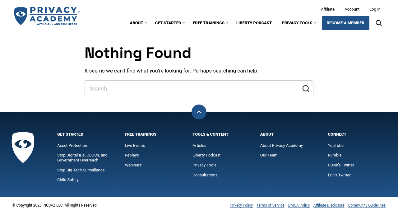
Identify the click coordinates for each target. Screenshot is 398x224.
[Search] (379, 24)
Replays (132, 157)
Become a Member (345, 23)
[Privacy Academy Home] (46, 16)
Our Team (269, 157)
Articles (199, 147)
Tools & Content (210, 136)
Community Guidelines (367, 207)
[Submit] (305, 90)
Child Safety (68, 181)
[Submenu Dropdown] (146, 24)
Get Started (168, 23)
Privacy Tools (297, 23)
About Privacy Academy (281, 147)
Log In (375, 10)
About (136, 23)
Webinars (133, 166)
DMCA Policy (299, 207)
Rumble (334, 157)
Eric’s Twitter (339, 176)
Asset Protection (72, 147)
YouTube (336, 147)
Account (352, 10)
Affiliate (328, 10)
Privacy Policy (241, 207)
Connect (337, 136)
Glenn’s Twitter (341, 166)
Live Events (135, 147)
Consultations (204, 176)
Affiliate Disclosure (329, 207)
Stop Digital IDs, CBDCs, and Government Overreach (82, 159)
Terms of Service (271, 207)
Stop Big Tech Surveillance (80, 171)
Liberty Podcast (254, 23)
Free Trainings (208, 23)
